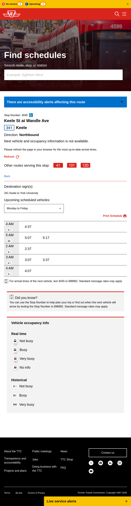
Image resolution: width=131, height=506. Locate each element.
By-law (19, 493)
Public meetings (42, 451)
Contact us (107, 452)
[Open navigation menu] (124, 14)
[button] (65, 4)
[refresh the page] (12, 157)
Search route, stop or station (25, 65)
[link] (65, 102)
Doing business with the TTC (44, 468)
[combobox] (63, 74)
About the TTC (13, 451)
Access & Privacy (36, 493)
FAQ (63, 467)
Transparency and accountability (15, 460)
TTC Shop (67, 459)
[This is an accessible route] (31, 115)
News (64, 451)
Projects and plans (15, 470)
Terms (7, 493)
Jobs (35, 459)
